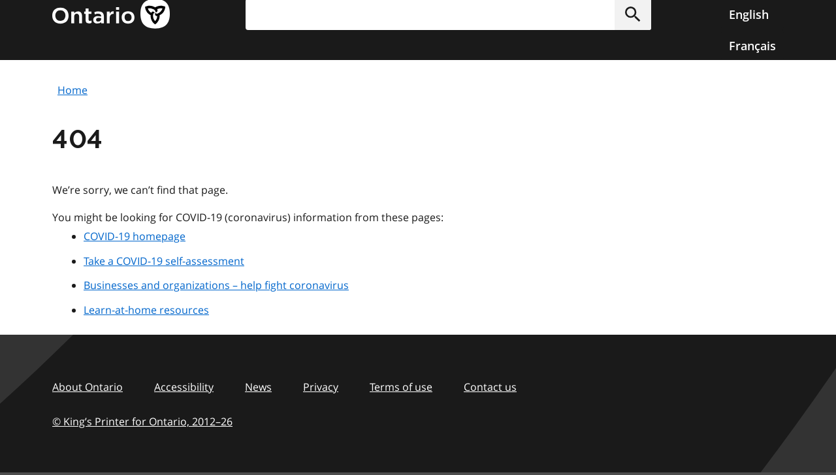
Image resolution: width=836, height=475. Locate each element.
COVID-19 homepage (134, 236)
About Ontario (87, 387)
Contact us (490, 387)
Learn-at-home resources (146, 310)
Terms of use (401, 387)
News (258, 387)
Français (752, 46)
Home (72, 90)
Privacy (320, 387)
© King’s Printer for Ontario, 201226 (142, 421)
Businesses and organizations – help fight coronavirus (216, 285)
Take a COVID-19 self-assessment (164, 261)
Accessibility (184, 387)
